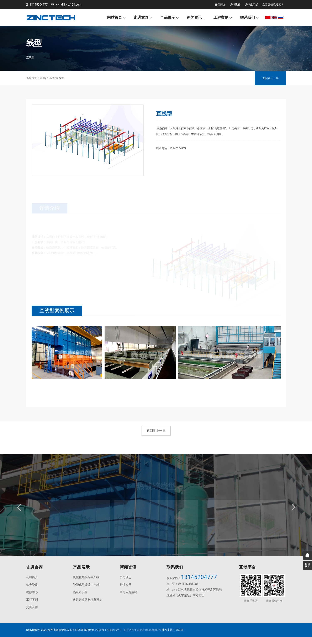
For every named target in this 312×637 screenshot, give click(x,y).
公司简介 (32, 577)
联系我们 (247, 17)
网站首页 (114, 17)
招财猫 (179, 629)
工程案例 (220, 17)
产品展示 (167, 17)
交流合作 (32, 607)
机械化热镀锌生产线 (86, 577)
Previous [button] (19, 507)
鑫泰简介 (220, 4)
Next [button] (293, 507)
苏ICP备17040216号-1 (108, 629)
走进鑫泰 (141, 17)
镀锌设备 (235, 4)
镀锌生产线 (251, 4)
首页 (42, 78)
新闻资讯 (194, 17)
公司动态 (125, 577)
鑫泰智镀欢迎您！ (273, 4)
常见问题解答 (128, 592)
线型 (61, 78)
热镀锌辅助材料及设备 (87, 599)
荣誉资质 (32, 584)
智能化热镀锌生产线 (86, 584)
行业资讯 (125, 584)
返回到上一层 (270, 78)
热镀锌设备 (80, 592)
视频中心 (32, 592)
